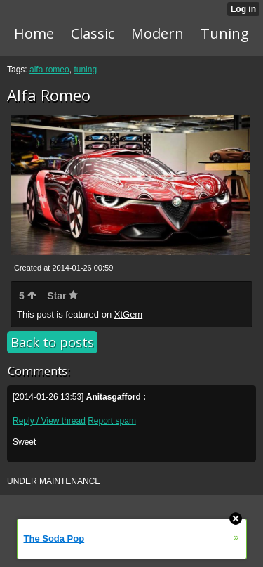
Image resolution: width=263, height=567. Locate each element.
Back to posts (52, 342)
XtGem (128, 314)
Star (62, 295)
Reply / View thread (49, 421)
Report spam (112, 421)
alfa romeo (49, 69)
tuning (85, 69)
